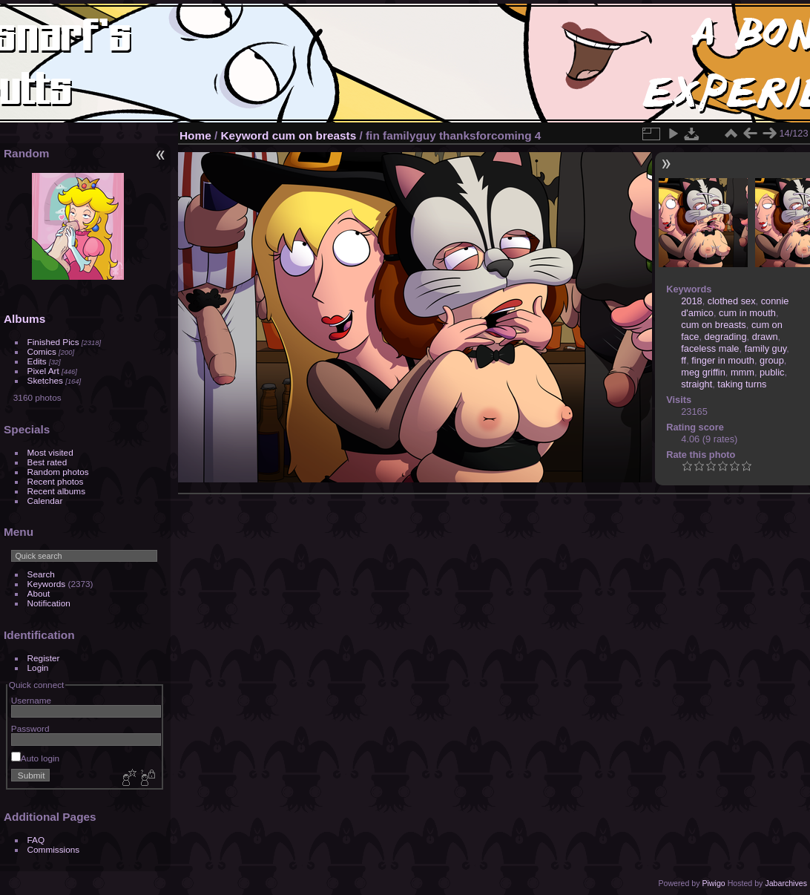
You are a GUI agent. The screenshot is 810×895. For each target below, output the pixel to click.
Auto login (35, 758)
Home (195, 135)
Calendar (45, 500)
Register (43, 658)
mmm (742, 372)
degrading (726, 336)
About (38, 593)
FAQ (36, 840)
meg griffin (703, 372)
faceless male (710, 348)
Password (30, 728)
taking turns (741, 384)
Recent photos (55, 481)
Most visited (50, 452)
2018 (691, 300)
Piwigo (713, 883)
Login (38, 667)
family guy (766, 348)
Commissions (53, 849)
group (772, 360)
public (772, 372)
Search (41, 574)
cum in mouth (747, 312)
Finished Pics (53, 342)
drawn (765, 336)
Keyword (245, 135)
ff (683, 360)
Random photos (58, 471)
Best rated (47, 462)
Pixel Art (43, 371)
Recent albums (56, 491)
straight (696, 384)
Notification (48, 603)
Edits (37, 361)
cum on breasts (314, 135)
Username (31, 700)
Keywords (46, 584)
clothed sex (732, 300)
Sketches (45, 380)
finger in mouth (722, 360)
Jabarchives (786, 883)
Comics (41, 351)
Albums (24, 318)
